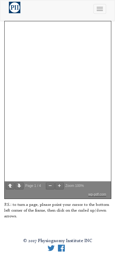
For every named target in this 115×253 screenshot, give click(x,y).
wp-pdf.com (97, 194)
